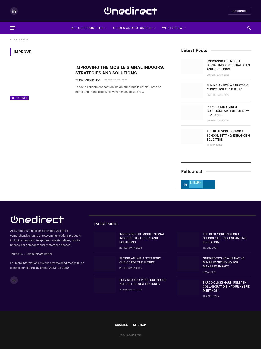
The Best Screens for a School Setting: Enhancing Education (228, 135)
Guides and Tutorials (132, 28)
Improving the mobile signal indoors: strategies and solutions (120, 70)
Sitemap (139, 324)
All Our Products (87, 28)
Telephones (19, 101)
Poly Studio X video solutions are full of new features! (228, 111)
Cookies (121, 324)
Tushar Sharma (89, 79)
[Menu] (12, 28)
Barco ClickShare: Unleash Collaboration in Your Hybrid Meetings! (226, 286)
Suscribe (239, 11)
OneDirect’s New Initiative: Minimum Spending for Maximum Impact (224, 262)
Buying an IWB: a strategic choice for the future (227, 87)
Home (13, 39)
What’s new (172, 28)
